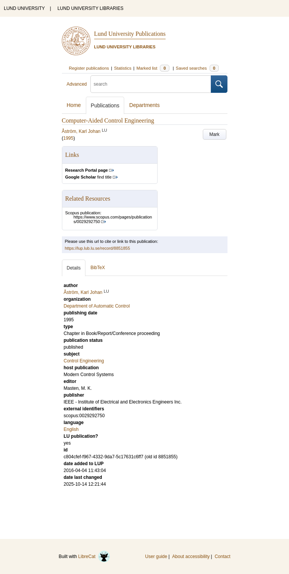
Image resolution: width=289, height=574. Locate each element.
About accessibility (191, 556)
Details (74, 268)
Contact (222, 556)
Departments (144, 105)
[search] (150, 84)
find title (88, 177)
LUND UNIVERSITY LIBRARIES (90, 8)
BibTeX (97, 267)
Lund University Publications (130, 33)
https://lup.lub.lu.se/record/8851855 (97, 248)
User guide (156, 556)
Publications (105, 105)
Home (74, 105)
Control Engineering (84, 361)
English (71, 429)
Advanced (76, 84)
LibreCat (94, 556)
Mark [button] (214, 134)
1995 (68, 138)
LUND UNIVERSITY (24, 8)
